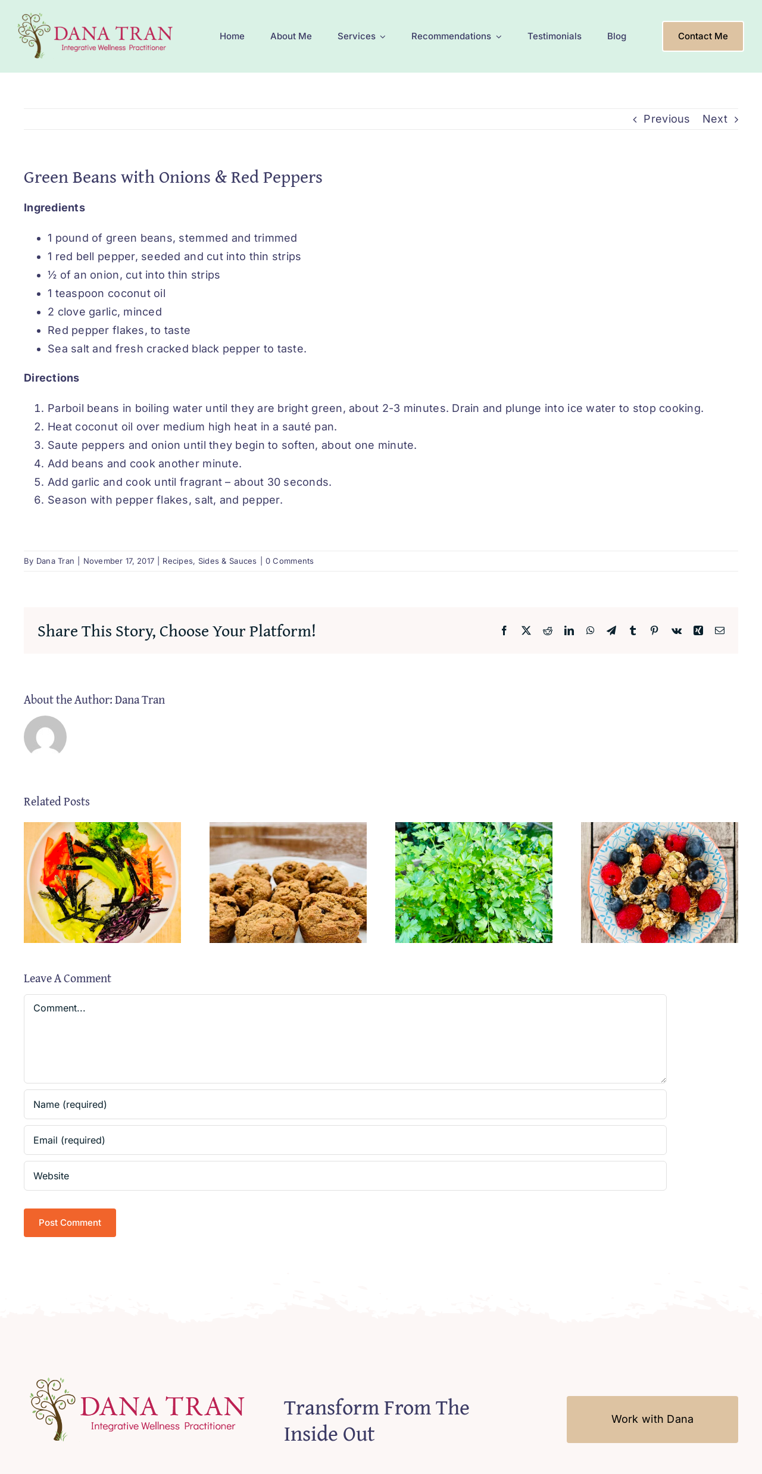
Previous (667, 119)
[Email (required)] (345, 1140)
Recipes (178, 561)
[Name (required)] (345, 1104)
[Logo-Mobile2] (96, 14)
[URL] (345, 1176)
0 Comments (290, 561)
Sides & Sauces (227, 561)
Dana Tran (55, 561)
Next (714, 119)
